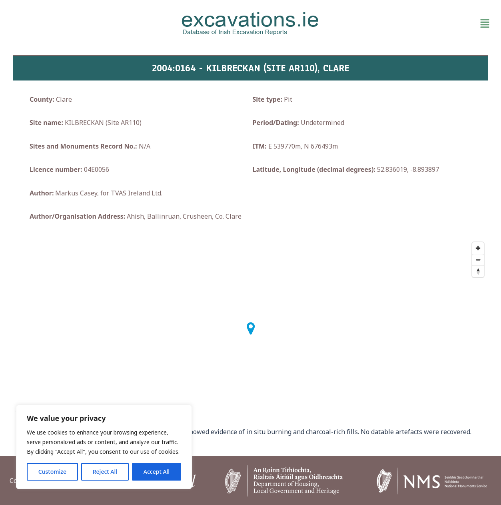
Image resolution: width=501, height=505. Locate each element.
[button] (415, 23)
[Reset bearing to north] (478, 271)
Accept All (157, 471)
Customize (52, 471)
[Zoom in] (478, 248)
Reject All (105, 471)
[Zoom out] (478, 260)
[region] (104, 447)
